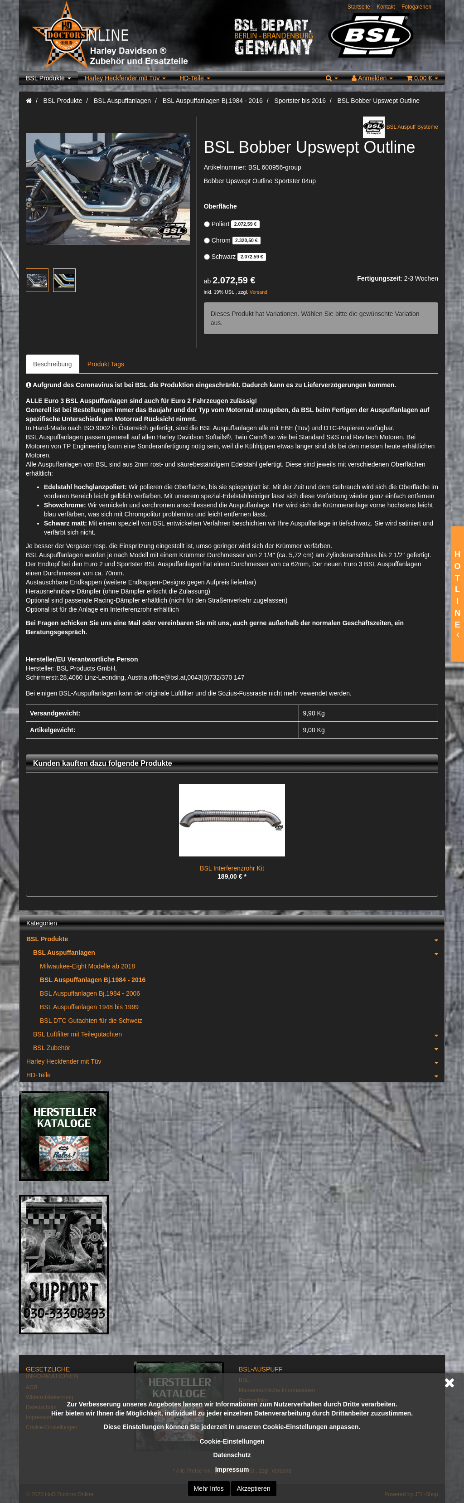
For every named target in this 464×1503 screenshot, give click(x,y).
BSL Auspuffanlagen (239, 952)
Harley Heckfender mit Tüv (125, 78)
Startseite (359, 7)
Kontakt (386, 7)
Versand (258, 292)
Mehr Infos (209, 1488)
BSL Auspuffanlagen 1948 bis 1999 (89, 1007)
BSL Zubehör (239, 1048)
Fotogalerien (416, 7)
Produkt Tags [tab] (105, 364)
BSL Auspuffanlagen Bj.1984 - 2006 (90, 993)
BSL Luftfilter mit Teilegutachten (239, 1034)
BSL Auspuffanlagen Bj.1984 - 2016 (92, 979)
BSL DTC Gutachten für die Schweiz (91, 1020)
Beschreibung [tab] (52, 364)
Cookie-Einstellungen (231, 1441)
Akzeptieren (254, 1488)
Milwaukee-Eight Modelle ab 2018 (87, 966)
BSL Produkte (48, 78)
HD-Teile (194, 78)
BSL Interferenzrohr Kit (232, 868)
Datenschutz (232, 1455)
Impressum (232, 1469)
